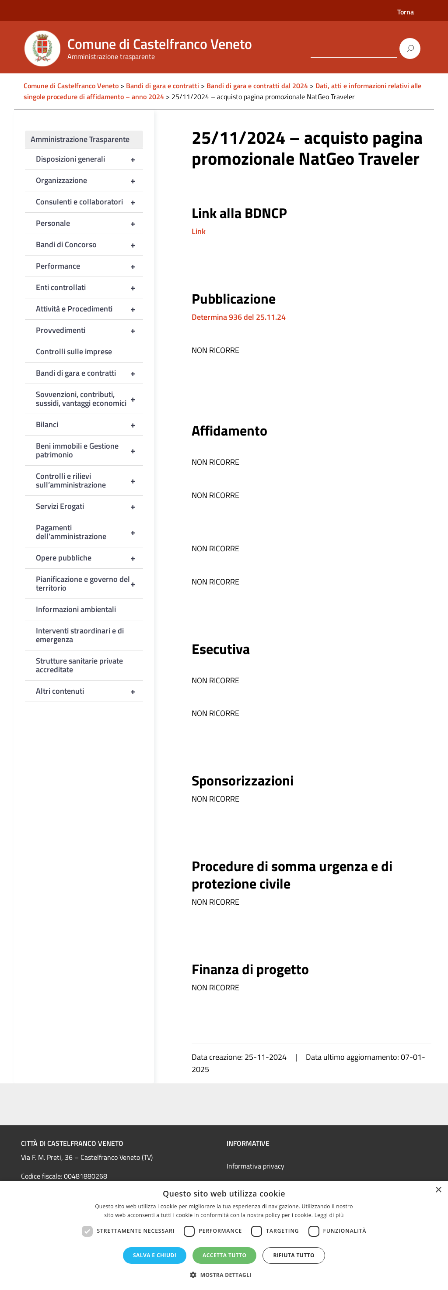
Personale (89, 223)
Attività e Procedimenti (89, 308)
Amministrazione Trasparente (80, 139)
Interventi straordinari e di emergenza (80, 635)
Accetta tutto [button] (224, 1255)
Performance (89, 266)
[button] (224, 1275)
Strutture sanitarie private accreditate (79, 665)
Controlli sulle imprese (74, 351)
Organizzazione (89, 180)
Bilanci (89, 424)
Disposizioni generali (89, 159)
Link (199, 231)
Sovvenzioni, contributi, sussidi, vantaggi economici (89, 399)
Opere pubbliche (89, 557)
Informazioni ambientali (76, 609)
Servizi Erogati (89, 506)
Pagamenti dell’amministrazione (89, 532)
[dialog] (224, 1235)
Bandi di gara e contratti (89, 373)
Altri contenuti (89, 691)
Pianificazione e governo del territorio (89, 583)
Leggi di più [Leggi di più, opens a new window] (329, 1215)
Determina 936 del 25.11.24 (239, 317)
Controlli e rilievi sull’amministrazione (89, 480)
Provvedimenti (89, 330)
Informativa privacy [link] (255, 1166)
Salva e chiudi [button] (154, 1255)
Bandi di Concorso (89, 244)
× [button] (438, 1190)
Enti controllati (89, 287)
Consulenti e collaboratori (89, 201)
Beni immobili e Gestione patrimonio (89, 450)
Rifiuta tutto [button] (294, 1255)
